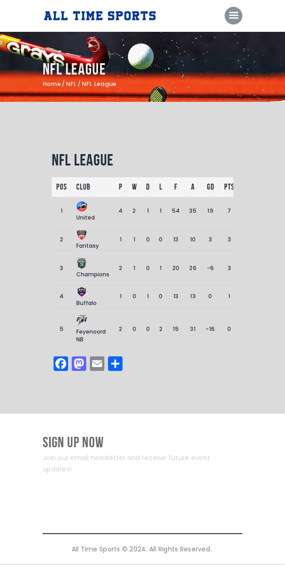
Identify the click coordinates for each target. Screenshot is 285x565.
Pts (229, 187)
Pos (61, 187)
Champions (92, 268)
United (85, 211)
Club (83, 187)
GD (210, 187)
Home (52, 84)
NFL (71, 84)
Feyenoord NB (91, 329)
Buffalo (86, 297)
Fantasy (87, 240)
